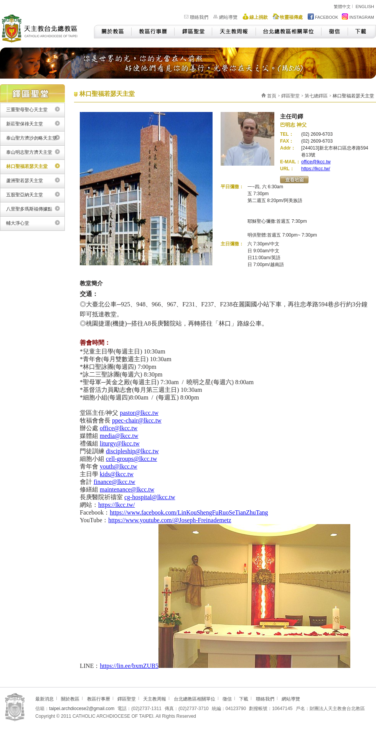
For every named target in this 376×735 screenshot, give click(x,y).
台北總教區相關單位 (288, 31)
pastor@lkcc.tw (139, 412)
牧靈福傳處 (291, 17)
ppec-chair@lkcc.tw (137, 420)
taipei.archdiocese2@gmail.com (81, 708)
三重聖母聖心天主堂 (27, 109)
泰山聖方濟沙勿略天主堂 (31, 138)
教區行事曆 (152, 31)
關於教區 (112, 31)
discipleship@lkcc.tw (132, 451)
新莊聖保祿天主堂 (24, 124)
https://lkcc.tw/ (315, 168)
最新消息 (44, 699)
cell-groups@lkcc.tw (131, 458)
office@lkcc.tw (316, 161)
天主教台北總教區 (43, 28)
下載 (362, 31)
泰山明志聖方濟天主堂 (29, 152)
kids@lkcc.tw (117, 474)
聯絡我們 (199, 17)
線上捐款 (258, 17)
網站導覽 (228, 17)
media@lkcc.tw (119, 435)
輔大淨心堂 (17, 223)
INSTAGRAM (358, 16)
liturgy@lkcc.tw (120, 443)
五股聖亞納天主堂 (24, 194)
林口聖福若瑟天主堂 (27, 166)
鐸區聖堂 (193, 31)
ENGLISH (365, 6)
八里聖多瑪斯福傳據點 (29, 209)
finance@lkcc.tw (114, 481)
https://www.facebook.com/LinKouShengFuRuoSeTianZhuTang (189, 512)
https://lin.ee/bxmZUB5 (129, 666)
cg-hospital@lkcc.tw (149, 497)
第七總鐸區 (316, 96)
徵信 (334, 31)
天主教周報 (234, 31)
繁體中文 (342, 6)
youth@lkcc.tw (118, 466)
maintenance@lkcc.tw (127, 489)
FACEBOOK (323, 16)
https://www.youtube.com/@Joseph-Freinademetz (169, 520)
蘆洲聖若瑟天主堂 (24, 180)
